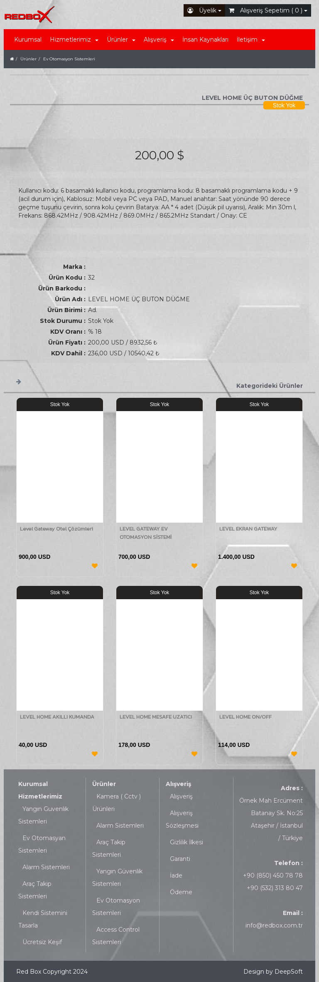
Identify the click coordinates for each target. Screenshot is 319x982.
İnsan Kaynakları (205, 39)
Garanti (180, 859)
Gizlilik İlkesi (186, 842)
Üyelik (204, 10)
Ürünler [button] (121, 39)
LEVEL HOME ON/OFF (245, 717)
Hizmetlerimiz (40, 796)
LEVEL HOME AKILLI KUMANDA (57, 717)
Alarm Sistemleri (46, 867)
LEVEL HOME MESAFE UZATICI (156, 717)
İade (176, 875)
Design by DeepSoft (273, 971)
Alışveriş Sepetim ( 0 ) (268, 10)
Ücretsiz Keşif (42, 942)
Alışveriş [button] (159, 39)
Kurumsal (28, 39)
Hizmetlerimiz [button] (74, 39)
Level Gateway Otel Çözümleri (56, 529)
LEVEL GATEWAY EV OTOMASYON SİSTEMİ (146, 533)
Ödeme (181, 892)
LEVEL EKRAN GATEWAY (248, 529)
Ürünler (104, 784)
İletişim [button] (251, 39)
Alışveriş (178, 784)
